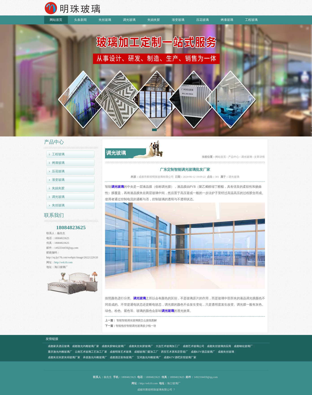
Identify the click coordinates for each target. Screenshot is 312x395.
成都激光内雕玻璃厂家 (85, 346)
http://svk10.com (63, 262)
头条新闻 (80, 20)
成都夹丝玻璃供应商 (219, 346)
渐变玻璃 (178, 20)
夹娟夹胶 (153, 20)
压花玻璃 (202, 20)
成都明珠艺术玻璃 (120, 351)
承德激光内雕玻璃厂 (95, 357)
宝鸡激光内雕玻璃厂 (149, 357)
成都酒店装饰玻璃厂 (122, 357)
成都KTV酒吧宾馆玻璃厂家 (180, 357)
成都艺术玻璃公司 (193, 346)
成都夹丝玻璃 (226, 351)
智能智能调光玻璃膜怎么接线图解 (136, 320)
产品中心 (233, 156)
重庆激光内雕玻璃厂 (60, 351)
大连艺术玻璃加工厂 (168, 346)
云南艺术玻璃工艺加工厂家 (91, 351)
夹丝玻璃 (105, 20)
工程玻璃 (251, 20)
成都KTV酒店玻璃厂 (203, 351)
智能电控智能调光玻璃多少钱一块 (136, 325)
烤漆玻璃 (227, 20)
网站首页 (56, 20)
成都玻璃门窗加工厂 (146, 351)
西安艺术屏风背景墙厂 (174, 351)
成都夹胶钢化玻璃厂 (114, 346)
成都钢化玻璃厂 (243, 346)
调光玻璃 (129, 20)
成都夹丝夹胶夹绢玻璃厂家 (64, 357)
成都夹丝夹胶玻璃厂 (141, 346)
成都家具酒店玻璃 (58, 346)
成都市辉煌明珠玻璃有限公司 (156, 176)
